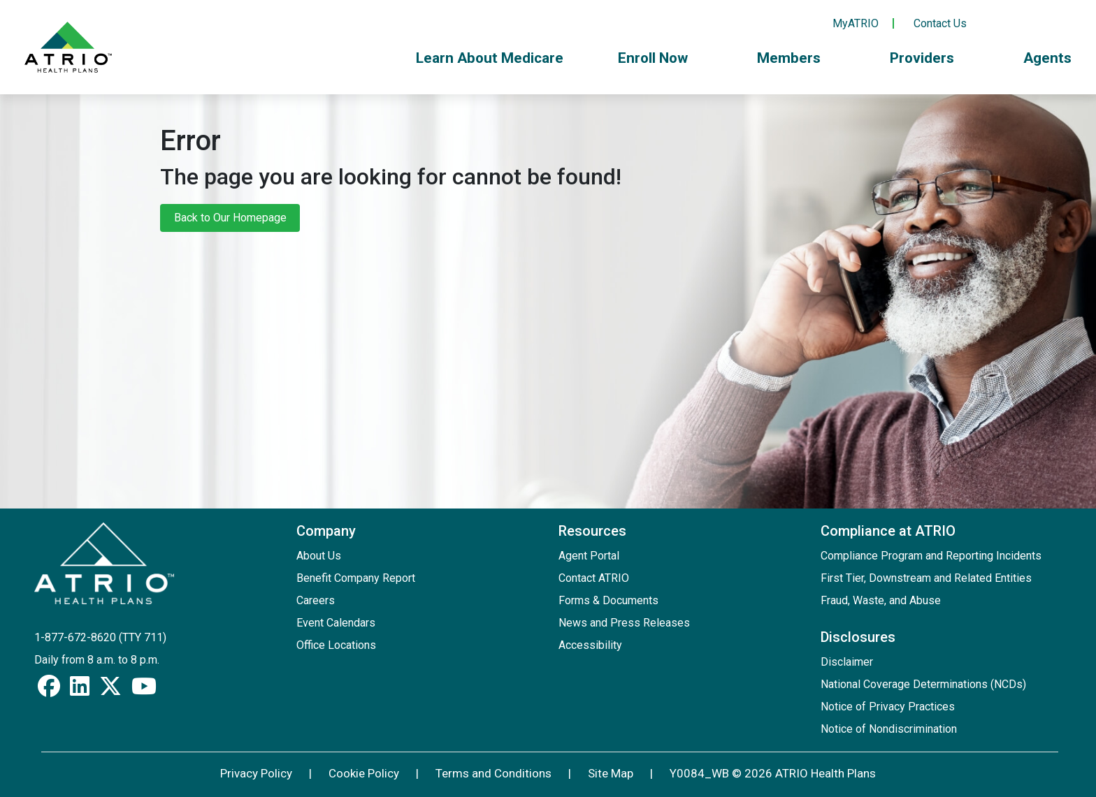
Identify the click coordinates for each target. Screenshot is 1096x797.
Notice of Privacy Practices (888, 706)
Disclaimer (847, 661)
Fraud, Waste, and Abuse (881, 600)
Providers (929, 58)
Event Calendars (335, 622)
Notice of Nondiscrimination (889, 729)
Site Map (610, 773)
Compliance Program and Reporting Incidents (931, 555)
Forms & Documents (608, 600)
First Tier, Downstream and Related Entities (926, 578)
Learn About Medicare (489, 58)
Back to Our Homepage (230, 217)
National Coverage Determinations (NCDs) (923, 684)
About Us (318, 555)
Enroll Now (660, 58)
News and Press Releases (624, 622)
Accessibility (590, 645)
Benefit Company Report (355, 578)
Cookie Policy (364, 773)
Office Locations (336, 645)
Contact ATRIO (593, 578)
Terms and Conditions (493, 773)
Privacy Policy (256, 773)
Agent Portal (588, 555)
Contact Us (940, 23)
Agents (1047, 58)
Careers (315, 600)
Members (796, 58)
